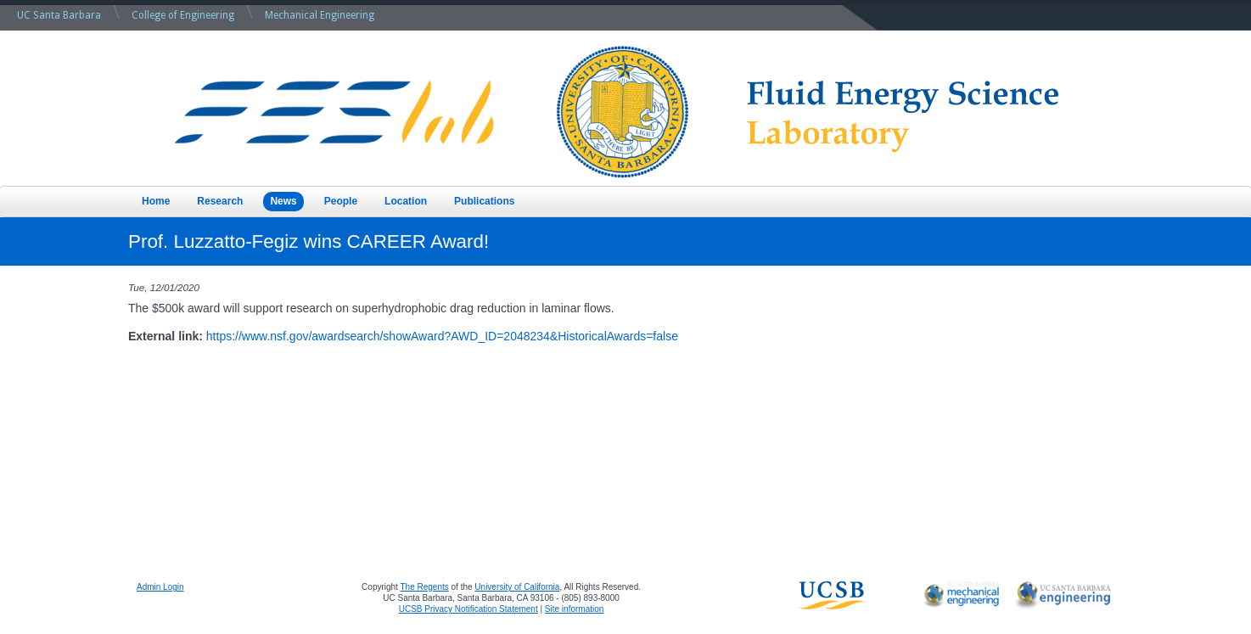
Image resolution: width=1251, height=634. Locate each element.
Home (156, 201)
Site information (574, 609)
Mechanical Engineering (319, 15)
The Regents (425, 587)
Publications (484, 201)
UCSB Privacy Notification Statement (468, 609)
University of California (516, 587)
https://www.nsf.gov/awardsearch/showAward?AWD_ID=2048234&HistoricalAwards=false (442, 336)
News (283, 201)
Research (220, 201)
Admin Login (160, 587)
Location (405, 201)
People (340, 201)
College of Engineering (183, 15)
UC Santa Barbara (59, 15)
